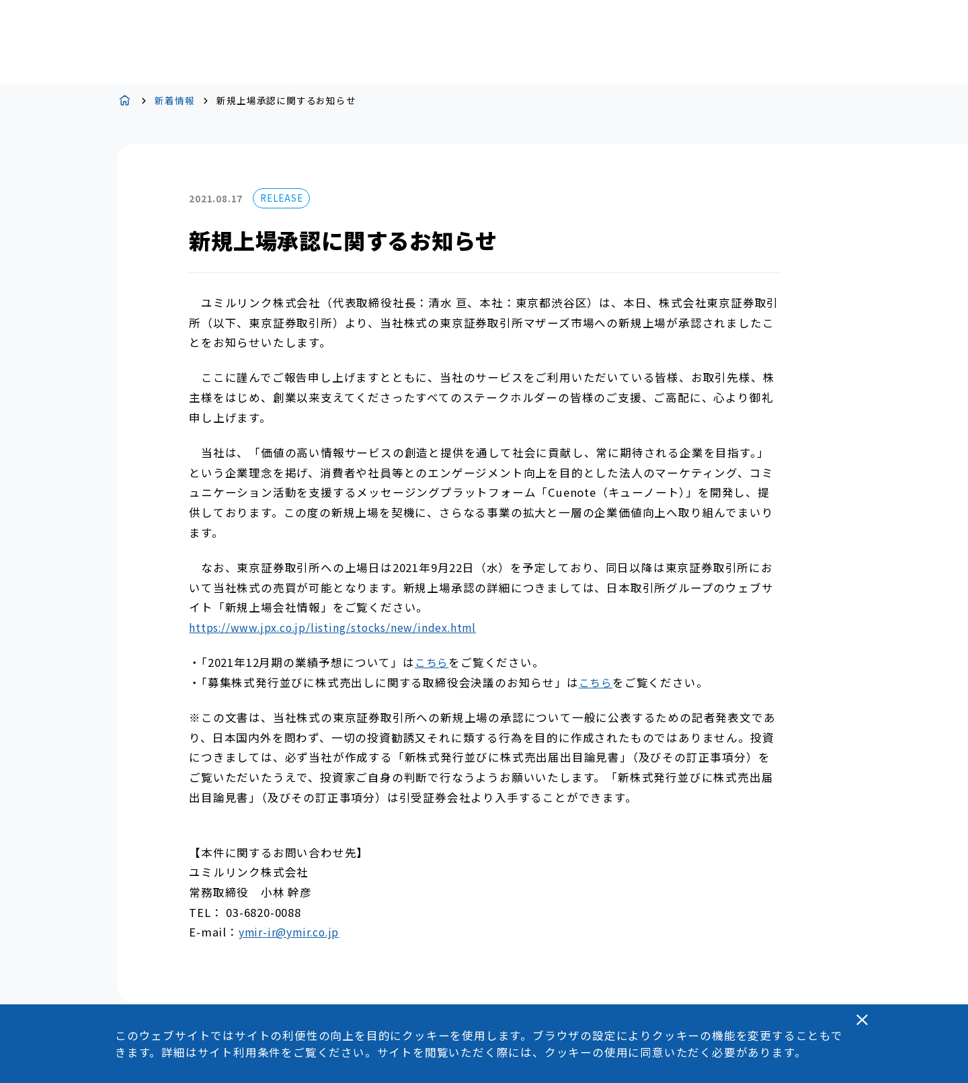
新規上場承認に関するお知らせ (286, 101)
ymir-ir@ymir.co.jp (289, 932)
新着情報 (174, 101)
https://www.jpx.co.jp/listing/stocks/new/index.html (332, 627)
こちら (431, 662)
